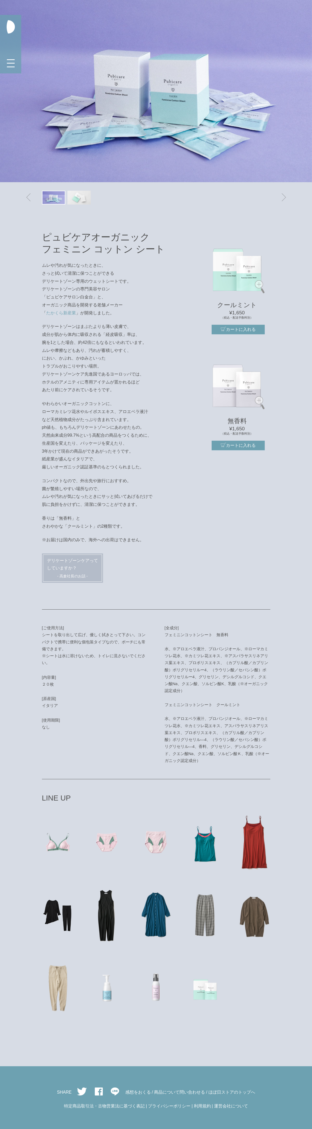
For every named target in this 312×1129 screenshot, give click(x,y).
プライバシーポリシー (169, 1106)
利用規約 (202, 1106)
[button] (28, 197)
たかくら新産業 (61, 313)
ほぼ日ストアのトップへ (231, 1092)
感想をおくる (138, 1092)
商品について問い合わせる (179, 1092)
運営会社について (231, 1106)
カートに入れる (238, 329)
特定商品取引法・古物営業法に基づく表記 (104, 1106)
